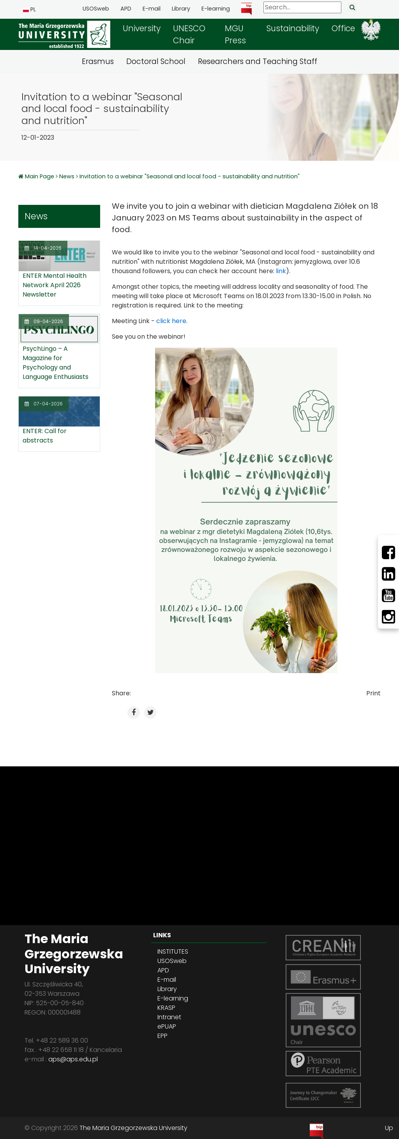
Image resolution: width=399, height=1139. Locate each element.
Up (389, 1127)
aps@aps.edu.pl (73, 1059)
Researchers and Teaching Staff (257, 61)
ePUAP (166, 1026)
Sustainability (292, 28)
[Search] (302, 7)
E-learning (215, 8)
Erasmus (98, 61)
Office (343, 28)
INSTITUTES (172, 951)
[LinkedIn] (388, 574)
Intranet (169, 1017)
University (142, 28)
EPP (162, 1035)
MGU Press (235, 34)
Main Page (40, 176)
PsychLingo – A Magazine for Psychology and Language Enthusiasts (55, 362)
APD (125, 8)
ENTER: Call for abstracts (45, 435)
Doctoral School (155, 61)
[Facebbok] (388, 552)
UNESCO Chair (189, 34)
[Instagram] (388, 617)
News (66, 176)
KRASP (166, 1007)
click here (171, 320)
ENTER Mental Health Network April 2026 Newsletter (55, 285)
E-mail (152, 8)
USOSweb (96, 8)
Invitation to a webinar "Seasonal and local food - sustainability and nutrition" (189, 176)
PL (29, 9)
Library (181, 8)
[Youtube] (388, 595)
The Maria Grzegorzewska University (133, 1127)
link (281, 271)
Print (373, 693)
